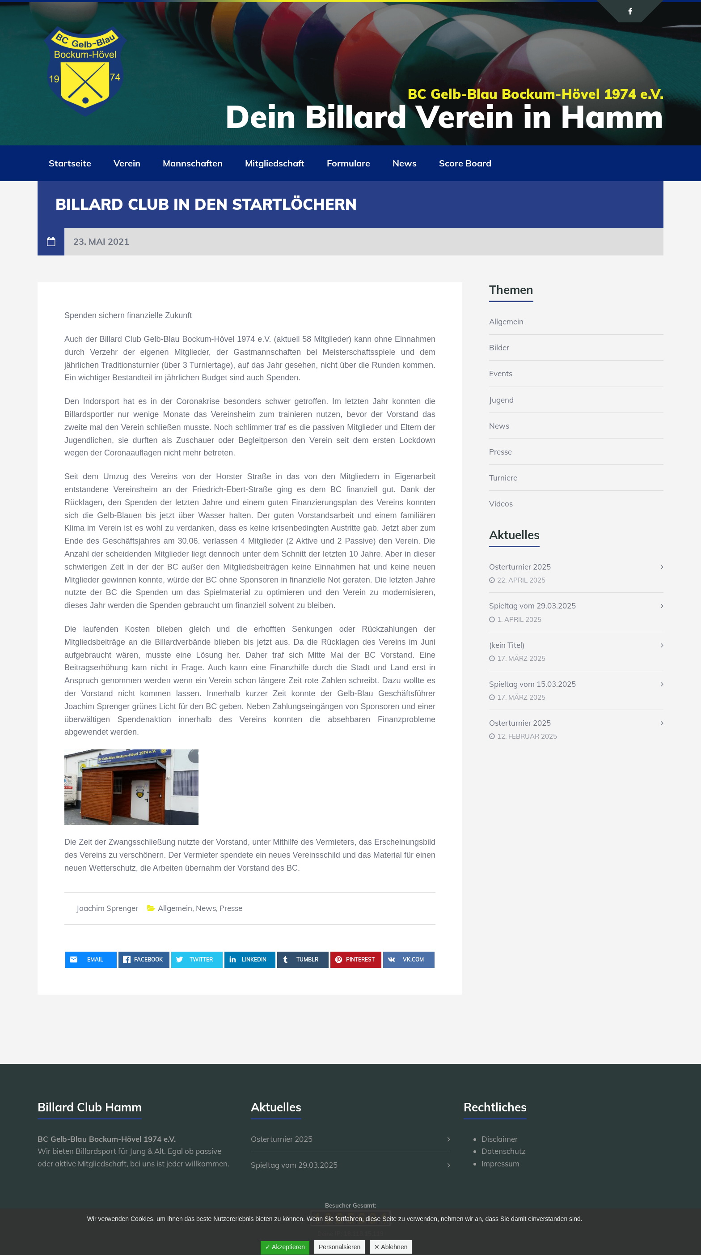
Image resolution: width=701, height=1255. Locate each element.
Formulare (348, 163)
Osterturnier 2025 (520, 566)
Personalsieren (339, 1247)
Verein (127, 163)
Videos (501, 503)
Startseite (70, 163)
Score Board (465, 163)
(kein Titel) (506, 645)
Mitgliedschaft (274, 163)
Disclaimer (499, 1139)
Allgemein (175, 908)
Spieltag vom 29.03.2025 (532, 605)
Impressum (500, 1163)
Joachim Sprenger (107, 908)
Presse (231, 908)
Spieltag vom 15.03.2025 (532, 684)
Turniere (503, 477)
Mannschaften (193, 163)
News (405, 163)
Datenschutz (503, 1151)
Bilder (499, 347)
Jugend (501, 399)
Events (500, 373)
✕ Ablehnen (390, 1247)
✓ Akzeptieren (285, 1247)
